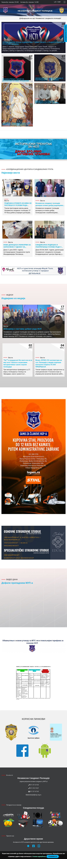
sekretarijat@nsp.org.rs (34, 795)
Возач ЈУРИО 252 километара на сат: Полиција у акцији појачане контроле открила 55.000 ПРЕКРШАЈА (48, 363)
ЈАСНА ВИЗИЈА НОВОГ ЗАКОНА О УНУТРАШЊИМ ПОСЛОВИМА (49, 79)
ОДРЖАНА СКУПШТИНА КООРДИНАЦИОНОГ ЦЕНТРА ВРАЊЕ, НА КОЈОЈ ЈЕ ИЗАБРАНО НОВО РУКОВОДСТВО (48, 103)
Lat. (55, 2)
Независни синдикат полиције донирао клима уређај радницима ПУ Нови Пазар (49, 205)
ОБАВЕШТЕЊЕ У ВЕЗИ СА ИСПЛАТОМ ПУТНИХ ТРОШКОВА (15, 80)
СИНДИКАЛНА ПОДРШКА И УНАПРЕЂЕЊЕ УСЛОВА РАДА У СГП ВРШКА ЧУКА (48, 247)
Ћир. (59, 2)
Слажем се (52, 856)
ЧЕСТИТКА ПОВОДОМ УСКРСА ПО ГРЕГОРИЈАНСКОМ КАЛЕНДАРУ (16, 124)
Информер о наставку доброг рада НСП (22, 328)
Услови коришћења (39, 856)
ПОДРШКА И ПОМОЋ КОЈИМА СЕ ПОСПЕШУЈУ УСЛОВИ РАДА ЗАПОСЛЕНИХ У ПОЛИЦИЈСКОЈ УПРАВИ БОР (18, 206)
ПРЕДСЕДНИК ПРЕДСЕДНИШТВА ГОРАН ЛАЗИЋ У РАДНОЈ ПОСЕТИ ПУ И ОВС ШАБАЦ (33, 43)
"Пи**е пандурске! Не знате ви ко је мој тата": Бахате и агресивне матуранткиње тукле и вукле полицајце (17, 363)
